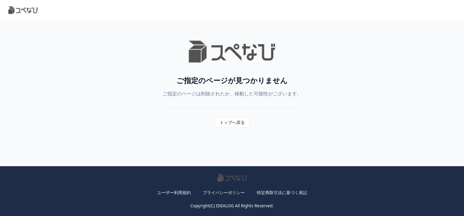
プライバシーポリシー (224, 192)
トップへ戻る (232, 122)
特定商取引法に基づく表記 (282, 192)
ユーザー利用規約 (174, 192)
